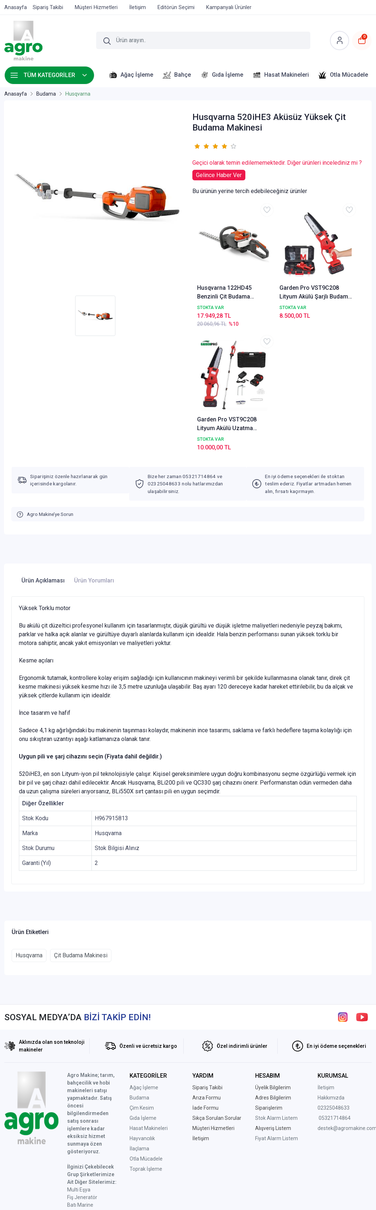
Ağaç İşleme (144, 966)
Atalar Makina (83, 1091)
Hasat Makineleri (149, 1006)
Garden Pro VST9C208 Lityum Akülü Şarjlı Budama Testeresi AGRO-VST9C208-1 (278, 267)
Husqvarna (29, 833)
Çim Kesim (142, 986)
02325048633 (334, 986)
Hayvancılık (142, 1016)
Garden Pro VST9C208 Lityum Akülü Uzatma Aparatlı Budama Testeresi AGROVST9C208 (334, 267)
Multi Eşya (78, 1068)
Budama (139, 976)
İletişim (326, 966)
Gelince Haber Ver (219, 175)
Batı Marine (80, 1083)
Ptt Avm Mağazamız (91, 1136)
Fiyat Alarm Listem (276, 1016)
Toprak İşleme (146, 1047)
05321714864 (335, 996)
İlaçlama (139, 1027)
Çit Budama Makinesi (80, 833)
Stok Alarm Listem (276, 996)
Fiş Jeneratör (82, 1075)
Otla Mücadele (146, 1037)
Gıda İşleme (143, 996)
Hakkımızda (331, 976)
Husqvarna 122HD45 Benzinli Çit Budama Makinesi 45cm (220, 267)
